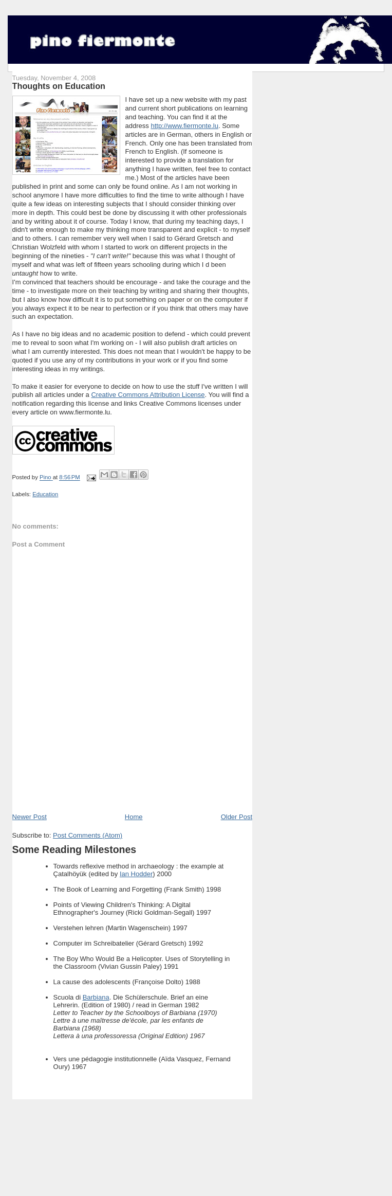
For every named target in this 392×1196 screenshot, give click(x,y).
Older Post (236, 817)
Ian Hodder (136, 874)
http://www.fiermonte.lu (184, 126)
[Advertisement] (132, 789)
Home (134, 817)
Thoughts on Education (58, 85)
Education (45, 494)
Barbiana (96, 997)
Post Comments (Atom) (87, 835)
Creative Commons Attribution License (147, 394)
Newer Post (29, 817)
